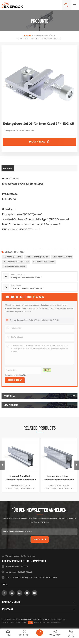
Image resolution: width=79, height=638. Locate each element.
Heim (27, 36)
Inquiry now (37, 142)
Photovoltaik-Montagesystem (16, 262)
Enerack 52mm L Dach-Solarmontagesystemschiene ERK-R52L (59, 478)
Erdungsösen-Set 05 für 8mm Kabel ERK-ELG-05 (38, 322)
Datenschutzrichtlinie (11, 623)
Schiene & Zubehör (43, 36)
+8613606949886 (24, 572)
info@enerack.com (20, 567)
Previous (2, 465)
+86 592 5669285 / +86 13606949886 (24, 561)
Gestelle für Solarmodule (14, 266)
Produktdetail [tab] (8, 168)
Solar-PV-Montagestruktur (37, 257)
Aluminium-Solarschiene (43, 262)
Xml (24, 623)
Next (76, 465)
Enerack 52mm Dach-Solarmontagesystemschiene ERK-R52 (20, 478)
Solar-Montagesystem (62, 257)
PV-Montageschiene (12, 257)
